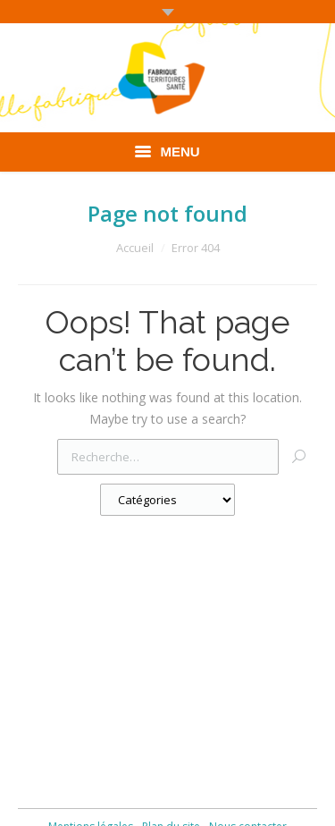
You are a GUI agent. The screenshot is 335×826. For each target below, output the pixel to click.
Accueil (135, 248)
